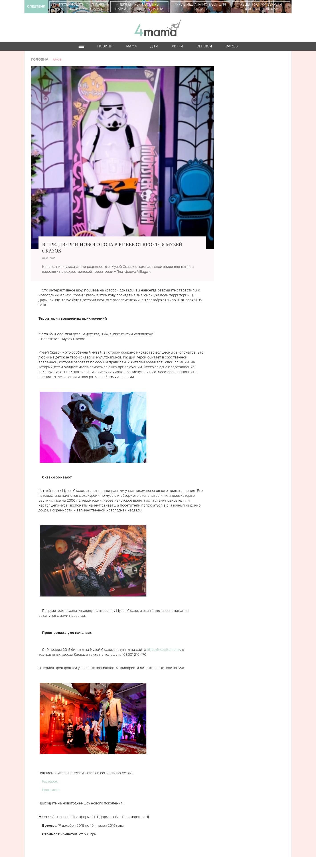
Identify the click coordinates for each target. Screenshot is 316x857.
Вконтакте (51, 790)
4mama (158, 27)
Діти (154, 46)
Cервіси (204, 46)
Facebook (50, 782)
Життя (177, 46)
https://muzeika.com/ (163, 650)
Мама (131, 46)
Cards (231, 46)
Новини (105, 46)
